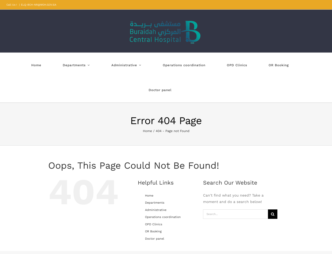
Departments (154, 202)
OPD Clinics (153, 224)
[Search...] (235, 214)
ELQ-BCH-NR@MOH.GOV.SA (38, 4)
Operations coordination (163, 217)
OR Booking (153, 231)
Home (149, 195)
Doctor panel (154, 238)
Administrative (155, 210)
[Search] (272, 214)
